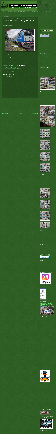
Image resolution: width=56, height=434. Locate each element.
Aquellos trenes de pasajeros (27, 13)
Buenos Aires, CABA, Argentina (16, 68)
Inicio (21, 113)
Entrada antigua (35, 113)
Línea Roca (6, 66)
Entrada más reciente (5, 113)
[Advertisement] (20, 105)
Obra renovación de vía (11, 66)
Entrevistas (18, 13)
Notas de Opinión (37, 13)
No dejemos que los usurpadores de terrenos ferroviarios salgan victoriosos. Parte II (46, 304)
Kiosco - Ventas (5, 13)
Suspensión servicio (17, 66)
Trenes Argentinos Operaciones (19, 67)
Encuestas (12, 13)
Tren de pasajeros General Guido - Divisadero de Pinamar (27, 66)
